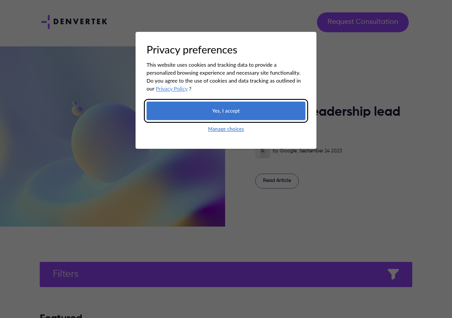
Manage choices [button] (226, 129)
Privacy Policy (172, 88)
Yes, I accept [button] (226, 111)
